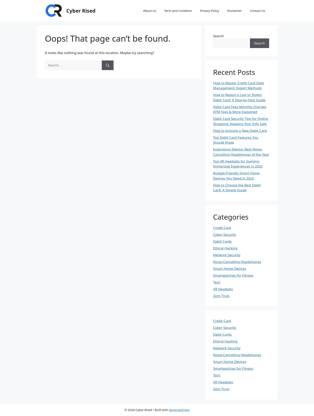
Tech (216, 282)
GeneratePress (179, 410)
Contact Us (257, 11)
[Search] (108, 65)
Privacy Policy (209, 11)
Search (218, 36)
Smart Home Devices (229, 268)
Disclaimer (234, 11)
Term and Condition (178, 11)
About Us (149, 11)
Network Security (227, 255)
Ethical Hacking (225, 248)
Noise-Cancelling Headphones (237, 261)
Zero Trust (221, 295)
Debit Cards (222, 241)
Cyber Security (224, 234)
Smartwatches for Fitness (233, 275)
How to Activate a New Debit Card (240, 130)
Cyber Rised (81, 10)
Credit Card (222, 227)
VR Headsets (223, 289)
